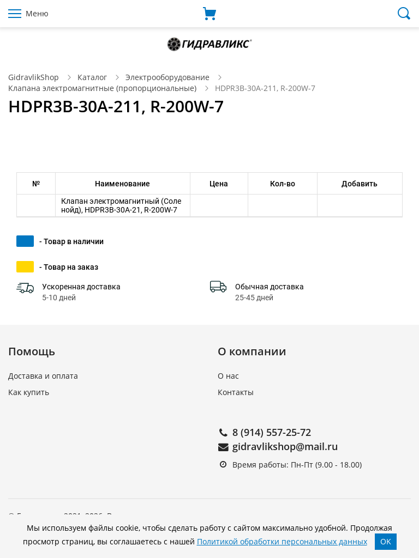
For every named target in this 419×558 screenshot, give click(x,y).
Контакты (236, 392)
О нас (228, 376)
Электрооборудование (167, 77)
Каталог (92, 77)
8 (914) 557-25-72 (271, 432)
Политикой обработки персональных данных (282, 541)
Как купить (28, 392)
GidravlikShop (33, 77)
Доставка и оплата (43, 376)
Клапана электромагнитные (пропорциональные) (102, 88)
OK (385, 541)
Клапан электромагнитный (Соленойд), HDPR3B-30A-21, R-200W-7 (121, 205)
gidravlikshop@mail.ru (285, 446)
